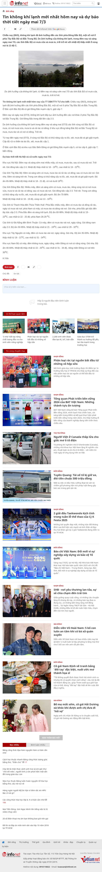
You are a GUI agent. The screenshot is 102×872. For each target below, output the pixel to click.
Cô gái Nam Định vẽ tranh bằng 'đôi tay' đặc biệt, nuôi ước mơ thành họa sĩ (74, 669)
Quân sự (92, 842)
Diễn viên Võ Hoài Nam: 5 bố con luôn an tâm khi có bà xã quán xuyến (75, 631)
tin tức (16, 273)
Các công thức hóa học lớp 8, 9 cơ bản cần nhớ (23, 800)
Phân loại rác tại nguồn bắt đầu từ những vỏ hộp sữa (37, 339)
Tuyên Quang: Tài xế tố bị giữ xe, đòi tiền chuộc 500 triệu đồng (75, 476)
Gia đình (58, 624)
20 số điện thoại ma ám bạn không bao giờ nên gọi (25, 818)
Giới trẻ (57, 842)
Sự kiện (5, 846)
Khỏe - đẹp (68, 842)
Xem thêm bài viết (51, 737)
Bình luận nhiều (38, 745)
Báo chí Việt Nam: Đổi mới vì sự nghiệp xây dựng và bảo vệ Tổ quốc (74, 555)
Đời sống (10, 11)
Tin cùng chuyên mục (15, 351)
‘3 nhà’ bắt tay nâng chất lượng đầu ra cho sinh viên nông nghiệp (13, 339)
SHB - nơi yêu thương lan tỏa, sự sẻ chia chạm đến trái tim (75, 591)
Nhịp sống (58, 356)
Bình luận (8, 267)
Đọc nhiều (14, 745)
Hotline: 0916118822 (61, 3)
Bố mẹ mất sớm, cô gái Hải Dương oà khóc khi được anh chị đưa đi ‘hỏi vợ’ (76, 708)
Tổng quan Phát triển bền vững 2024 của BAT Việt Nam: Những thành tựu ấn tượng (74, 402)
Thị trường (59, 433)
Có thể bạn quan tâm (15, 314)
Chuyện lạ (80, 842)
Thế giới (35, 842)
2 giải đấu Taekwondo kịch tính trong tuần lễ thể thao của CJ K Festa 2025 (74, 516)
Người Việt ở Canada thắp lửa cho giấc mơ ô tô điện (76, 438)
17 (24, 762)
